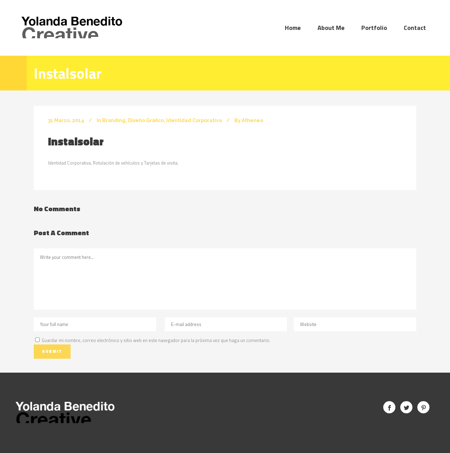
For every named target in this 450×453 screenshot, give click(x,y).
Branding (114, 120)
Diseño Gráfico (146, 120)
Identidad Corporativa (194, 120)
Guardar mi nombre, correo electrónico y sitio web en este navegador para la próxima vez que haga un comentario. (156, 340)
